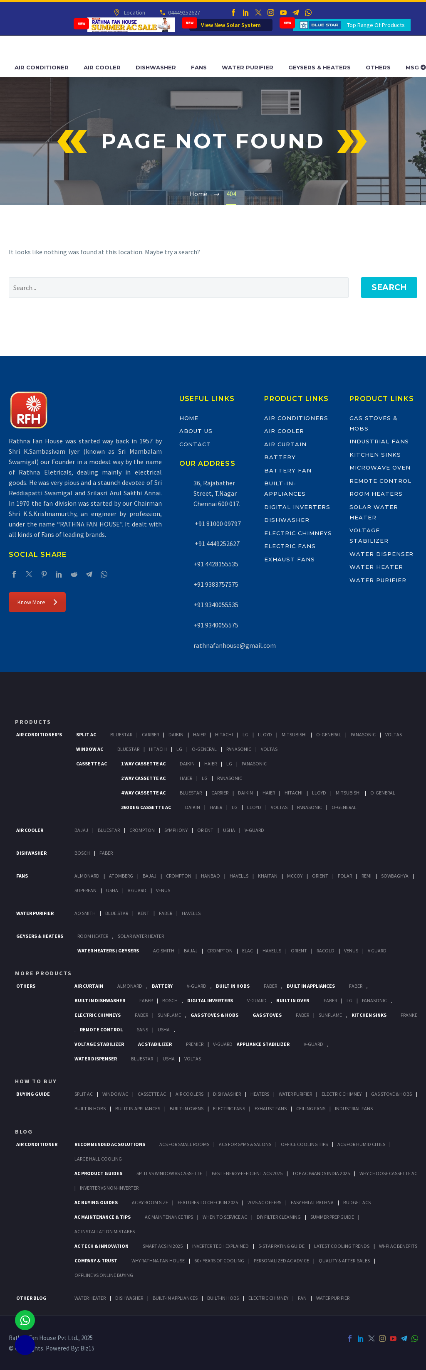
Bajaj (81, 830)
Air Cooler (102, 67)
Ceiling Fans (310, 1108)
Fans (199, 67)
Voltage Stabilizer (99, 1044)
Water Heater (376, 566)
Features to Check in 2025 (208, 1202)
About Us (196, 431)
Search (389, 287)
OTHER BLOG (31, 1298)
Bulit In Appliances (137, 1108)
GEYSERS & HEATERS (39, 936)
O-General (328, 734)
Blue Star (116, 913)
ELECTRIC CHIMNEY (268, 1298)
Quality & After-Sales (344, 1260)
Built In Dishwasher (99, 1000)
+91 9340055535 (215, 604)
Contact (195, 444)
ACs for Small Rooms (184, 1144)
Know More (37, 602)
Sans (142, 1029)
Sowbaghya (395, 876)
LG (349, 1000)
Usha (229, 830)
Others (378, 67)
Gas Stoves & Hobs (214, 1015)
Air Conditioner (42, 67)
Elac (247, 950)
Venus (163, 890)
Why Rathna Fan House (158, 1260)
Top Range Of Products (376, 25)
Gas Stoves (267, 1015)
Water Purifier (247, 67)
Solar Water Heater (141, 936)
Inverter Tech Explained (220, 1246)
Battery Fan (287, 470)
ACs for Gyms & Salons (245, 1144)
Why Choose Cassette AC (388, 1173)
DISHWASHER (129, 1298)
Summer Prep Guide (332, 1217)
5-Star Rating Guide (281, 1246)
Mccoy (294, 876)
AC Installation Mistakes (104, 1231)
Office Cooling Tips (304, 1144)
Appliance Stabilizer (263, 1044)
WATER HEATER (90, 1298)
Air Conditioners (296, 418)
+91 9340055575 (215, 625)
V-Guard (254, 830)
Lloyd (265, 734)
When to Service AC (225, 1217)
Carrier (150, 734)
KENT (143, 913)
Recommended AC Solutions (109, 1144)
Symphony (176, 830)
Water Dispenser (381, 554)
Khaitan (267, 876)
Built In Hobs (233, 986)
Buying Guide (33, 1094)
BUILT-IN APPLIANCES (175, 1298)
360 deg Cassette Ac (146, 807)
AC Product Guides (98, 1173)
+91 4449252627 (216, 543)
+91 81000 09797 (217, 523)
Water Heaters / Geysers (108, 950)
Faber (106, 853)
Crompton (142, 830)
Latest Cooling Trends (341, 1246)
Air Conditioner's (39, 734)
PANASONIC (374, 1000)
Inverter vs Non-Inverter (109, 1188)
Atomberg (121, 876)
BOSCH (170, 1000)
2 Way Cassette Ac (143, 778)
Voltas (393, 734)
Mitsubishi (294, 734)
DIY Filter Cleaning (279, 1217)
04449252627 (183, 12)
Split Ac (86, 734)
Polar (345, 876)
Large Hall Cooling (98, 1159)
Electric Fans (289, 546)
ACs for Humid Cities (361, 1144)
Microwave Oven (379, 467)
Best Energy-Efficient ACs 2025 (247, 1173)
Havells (239, 876)
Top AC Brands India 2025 (321, 1173)
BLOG (24, 1131)
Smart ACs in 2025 (163, 1246)
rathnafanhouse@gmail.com (234, 645)
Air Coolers (189, 1094)
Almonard (86, 876)
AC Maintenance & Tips (102, 1217)
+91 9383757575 (215, 584)
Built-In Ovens (186, 1108)
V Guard (137, 890)
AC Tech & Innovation (101, 1246)
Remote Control (380, 480)
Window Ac (89, 749)
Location (133, 12)
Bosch (82, 853)
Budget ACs (357, 1202)
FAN (302, 1298)
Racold (325, 950)
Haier (199, 734)
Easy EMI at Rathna (312, 1202)
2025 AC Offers (264, 1202)
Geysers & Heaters (319, 67)
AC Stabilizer (155, 1044)
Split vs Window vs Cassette (169, 1173)
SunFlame (169, 1015)
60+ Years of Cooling (219, 1260)
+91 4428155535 (215, 564)
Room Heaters (375, 493)
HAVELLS (191, 913)
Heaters (259, 1094)
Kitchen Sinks (375, 454)
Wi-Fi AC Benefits (398, 1246)
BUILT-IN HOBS (223, 1298)
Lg (245, 734)
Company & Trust (95, 1260)
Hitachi (224, 734)
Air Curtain (285, 444)
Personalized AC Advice (281, 1260)
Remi (367, 876)
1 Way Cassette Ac (143, 763)
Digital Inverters (297, 507)
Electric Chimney (342, 1094)
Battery (280, 457)
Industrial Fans (379, 441)
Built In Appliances (311, 986)
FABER (165, 913)
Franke (409, 1015)
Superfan (85, 890)
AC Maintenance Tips (169, 1217)
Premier (194, 1044)
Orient (205, 830)
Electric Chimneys (298, 533)
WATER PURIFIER (332, 1298)
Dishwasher (156, 67)
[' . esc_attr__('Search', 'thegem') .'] (179, 287)
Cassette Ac (91, 763)
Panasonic (363, 734)
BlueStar (121, 734)
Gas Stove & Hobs (391, 1094)
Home (189, 418)
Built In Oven (293, 1000)
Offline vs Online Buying (103, 1275)
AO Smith (85, 913)
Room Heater (92, 936)
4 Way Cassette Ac (143, 793)
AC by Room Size (150, 1202)
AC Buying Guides (96, 1202)
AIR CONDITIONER (36, 1144)
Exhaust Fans (289, 559)
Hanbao (210, 876)
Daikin (175, 734)
